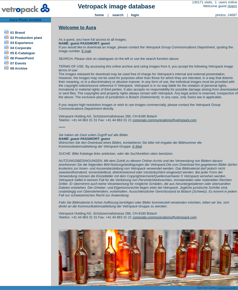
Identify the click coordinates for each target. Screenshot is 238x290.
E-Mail (137, 146)
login (135, 15)
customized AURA (227, 288)
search (117, 15)
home (99, 15)
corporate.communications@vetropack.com (164, 120)
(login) (232, 6)
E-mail (86, 51)
